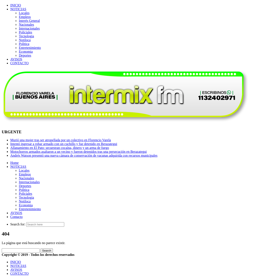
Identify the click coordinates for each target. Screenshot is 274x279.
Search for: (17, 224)
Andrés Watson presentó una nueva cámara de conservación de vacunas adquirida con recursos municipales (84, 155)
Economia (26, 51)
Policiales (25, 32)
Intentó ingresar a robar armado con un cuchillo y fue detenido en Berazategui (63, 144)
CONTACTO (19, 63)
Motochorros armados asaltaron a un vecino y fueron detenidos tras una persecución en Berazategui (78, 151)
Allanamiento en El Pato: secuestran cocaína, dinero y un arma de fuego (59, 148)
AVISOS (16, 59)
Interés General (29, 20)
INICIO (15, 5)
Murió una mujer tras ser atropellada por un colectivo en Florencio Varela (60, 140)
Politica (24, 44)
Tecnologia (26, 36)
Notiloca (25, 40)
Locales (24, 13)
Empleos (25, 17)
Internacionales (29, 28)
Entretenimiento (30, 48)
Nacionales (26, 24)
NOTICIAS (18, 9)
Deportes (25, 55)
